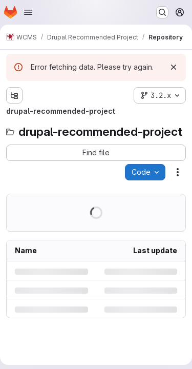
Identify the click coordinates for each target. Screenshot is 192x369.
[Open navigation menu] (28, 12)
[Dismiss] (173, 67)
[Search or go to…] (162, 12)
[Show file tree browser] (14, 95)
